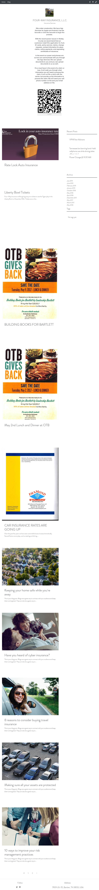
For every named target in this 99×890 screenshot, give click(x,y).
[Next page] (36, 873)
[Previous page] (24, 873)
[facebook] (90, 2)
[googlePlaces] (93, 2)
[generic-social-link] (96, 2)
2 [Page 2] (32, 873)
